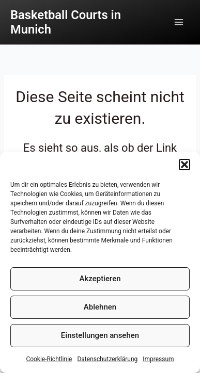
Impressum (158, 359)
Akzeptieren (99, 278)
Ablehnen (100, 307)
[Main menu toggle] (179, 22)
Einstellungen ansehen (100, 335)
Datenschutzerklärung (107, 359)
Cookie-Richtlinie (49, 359)
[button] (184, 164)
